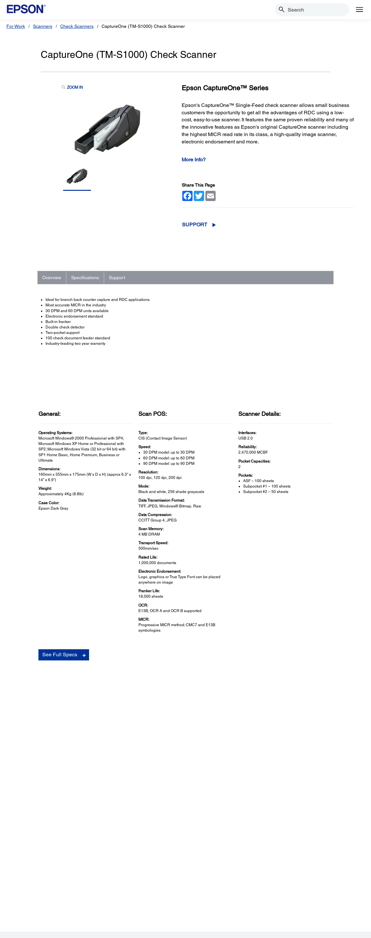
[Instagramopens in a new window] (332, 905)
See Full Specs (59, 622)
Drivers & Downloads (270, 694)
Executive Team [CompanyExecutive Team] (293, 829)
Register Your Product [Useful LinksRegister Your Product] (212, 811)
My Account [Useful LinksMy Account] (202, 820)
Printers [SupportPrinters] (111, 811)
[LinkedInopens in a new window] (317, 905)
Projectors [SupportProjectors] (113, 820)
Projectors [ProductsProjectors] (25, 820)
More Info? (194, 160)
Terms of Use (85, 930)
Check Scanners (77, 26)
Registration (262, 707)
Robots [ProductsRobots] (22, 847)
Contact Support (266, 713)
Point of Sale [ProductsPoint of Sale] (28, 838)
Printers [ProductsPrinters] (23, 811)
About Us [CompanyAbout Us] (286, 811)
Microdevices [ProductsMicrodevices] (28, 856)
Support (194, 225)
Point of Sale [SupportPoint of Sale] (115, 838)
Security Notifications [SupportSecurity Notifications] (124, 865)
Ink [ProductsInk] (18, 865)
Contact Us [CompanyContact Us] (288, 847)
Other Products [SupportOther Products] (118, 856)
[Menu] (359, 9)
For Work (15, 26)
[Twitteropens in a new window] (286, 905)
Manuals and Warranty (271, 700)
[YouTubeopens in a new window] (301, 905)
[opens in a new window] (347, 905)
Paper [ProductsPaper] (21, 874)
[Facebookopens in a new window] (270, 905)
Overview (51, 277)
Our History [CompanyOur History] (289, 820)
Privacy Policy (114, 930)
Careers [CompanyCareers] (285, 838)
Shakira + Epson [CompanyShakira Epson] (294, 856)
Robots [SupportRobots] (110, 847)
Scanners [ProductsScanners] (25, 829)
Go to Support (61, 731)
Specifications (85, 277)
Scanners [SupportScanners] (112, 829)
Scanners (42, 26)
